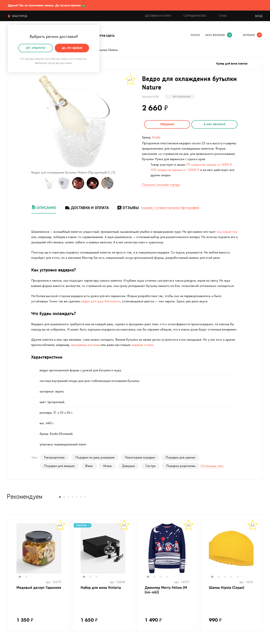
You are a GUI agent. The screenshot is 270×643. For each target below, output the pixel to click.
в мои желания (211, 124)
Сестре (150, 465)
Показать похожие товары (161, 184)
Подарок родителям (180, 465)
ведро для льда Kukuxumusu (100, 300)
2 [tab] (28, 576)
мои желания (215, 35)
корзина (249, 35)
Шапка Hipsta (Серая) (228, 587)
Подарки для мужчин (180, 456)
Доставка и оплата (87, 207)
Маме (107, 465)
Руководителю (54, 456)
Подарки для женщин (59, 465)
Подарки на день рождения (94, 456)
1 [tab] (22, 576)
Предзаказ (166, 124)
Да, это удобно (72, 48)
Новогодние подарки (140, 456)
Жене (89, 465)
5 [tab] (239, 576)
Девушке (128, 465)
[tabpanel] (38, 548)
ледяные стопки (142, 344)
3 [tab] (98, 576)
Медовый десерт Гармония (31, 590)
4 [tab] (169, 576)
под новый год (227, 231)
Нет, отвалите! (36, 48)
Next (65, 550)
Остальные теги (212, 465)
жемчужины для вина (85, 344)
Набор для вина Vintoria (102, 587)
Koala (156, 136)
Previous (12, 550)
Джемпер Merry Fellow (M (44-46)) (167, 590)
